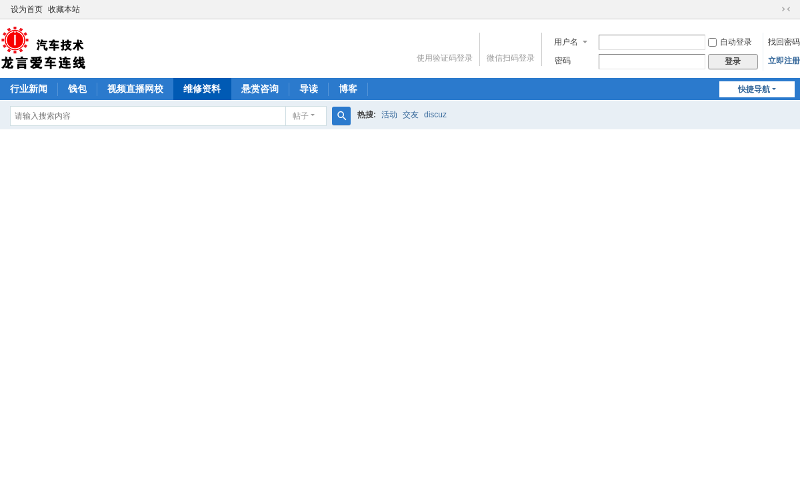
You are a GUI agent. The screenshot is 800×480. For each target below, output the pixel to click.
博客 (348, 88)
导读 (308, 88)
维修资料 (202, 88)
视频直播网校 (135, 88)
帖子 (301, 116)
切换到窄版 (786, 9)
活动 (389, 114)
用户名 (566, 42)
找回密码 (784, 42)
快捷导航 (754, 89)
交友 (411, 114)
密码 (563, 60)
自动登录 (730, 42)
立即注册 (784, 60)
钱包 (77, 88)
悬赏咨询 (260, 88)
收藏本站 (64, 9)
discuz (435, 114)
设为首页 (27, 9)
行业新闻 (28, 88)
